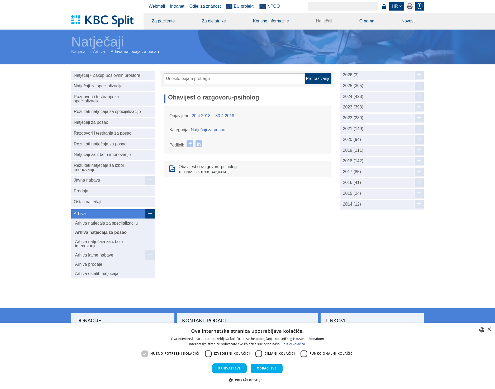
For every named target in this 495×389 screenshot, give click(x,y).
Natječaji (324, 21)
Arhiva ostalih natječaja (96, 273)
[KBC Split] (105, 21)
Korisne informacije (271, 21)
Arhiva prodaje (88, 264)
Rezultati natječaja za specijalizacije (107, 111)
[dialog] (247, 356)
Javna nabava (87, 180)
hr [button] (395, 6)
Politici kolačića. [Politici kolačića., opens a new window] (294, 344)
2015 (352, 193)
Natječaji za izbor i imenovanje (102, 154)
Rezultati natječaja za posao (100, 144)
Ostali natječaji (87, 202)
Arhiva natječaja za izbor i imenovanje (99, 243)
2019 (353, 150)
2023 (353, 107)
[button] (248, 380)
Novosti (408, 21)
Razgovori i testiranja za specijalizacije (96, 98)
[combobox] (481, 330)
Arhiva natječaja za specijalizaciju (106, 223)
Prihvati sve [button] (229, 368)
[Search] (343, 6)
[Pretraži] (234, 78)
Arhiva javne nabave (94, 255)
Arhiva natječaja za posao (101, 232)
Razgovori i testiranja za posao (103, 133)
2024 (353, 96)
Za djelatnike (214, 21)
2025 (353, 86)
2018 (353, 161)
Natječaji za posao (91, 122)
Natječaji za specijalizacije (98, 86)
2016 (352, 183)
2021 (353, 129)
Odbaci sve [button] (267, 368)
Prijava (384, 6)
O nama (366, 21)
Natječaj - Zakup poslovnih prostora (107, 75)
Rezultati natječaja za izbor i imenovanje (100, 167)
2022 (353, 118)
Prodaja (81, 191)
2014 (352, 204)
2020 (352, 139)
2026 (351, 75)
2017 (352, 172)
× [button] (489, 329)
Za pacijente (163, 21)
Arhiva (99, 51)
